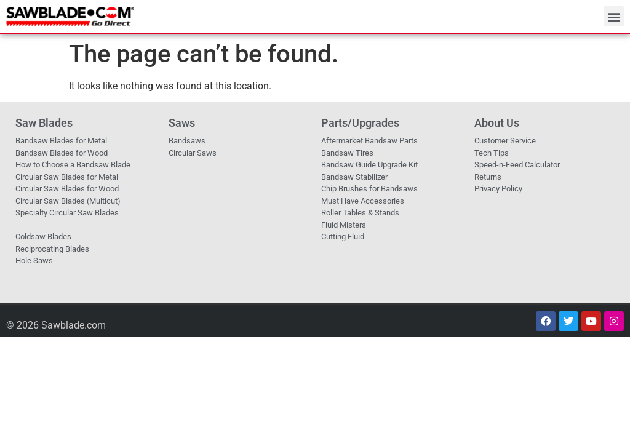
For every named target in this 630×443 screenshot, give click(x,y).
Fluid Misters (343, 224)
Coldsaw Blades (43, 236)
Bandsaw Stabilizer (354, 177)
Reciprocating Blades (52, 248)
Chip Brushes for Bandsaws (369, 188)
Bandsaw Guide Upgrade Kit (369, 164)
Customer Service (505, 140)
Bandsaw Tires (347, 153)
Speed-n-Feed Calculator (517, 164)
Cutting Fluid (342, 236)
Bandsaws (187, 140)
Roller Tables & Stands (360, 212)
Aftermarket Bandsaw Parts (369, 140)
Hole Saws (34, 260)
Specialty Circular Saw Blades (67, 212)
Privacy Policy (498, 188)
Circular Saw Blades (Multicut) (68, 201)
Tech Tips (491, 153)
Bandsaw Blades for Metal (61, 140)
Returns (487, 177)
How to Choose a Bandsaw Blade (72, 164)
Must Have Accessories (362, 201)
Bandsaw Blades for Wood (61, 153)
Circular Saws (193, 153)
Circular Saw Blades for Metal (66, 177)
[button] (614, 16)
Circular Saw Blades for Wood (67, 188)
